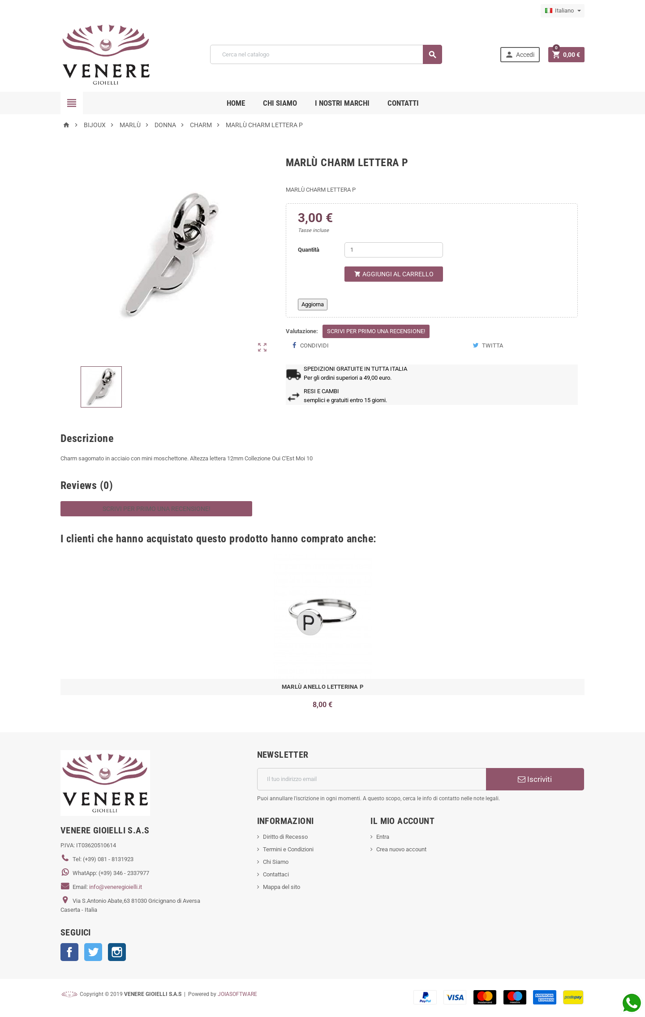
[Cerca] (326, 54)
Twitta (488, 345)
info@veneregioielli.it (115, 887)
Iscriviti (535, 779)
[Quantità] (393, 249)
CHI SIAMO (280, 103)
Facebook (69, 952)
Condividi (310, 345)
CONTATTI (403, 103)
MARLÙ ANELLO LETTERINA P (322, 686)
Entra (382, 836)
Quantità (308, 249)
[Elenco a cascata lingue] (563, 10)
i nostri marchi (342, 103)
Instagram (117, 952)
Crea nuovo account (401, 849)
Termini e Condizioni (288, 849)
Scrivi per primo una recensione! (376, 331)
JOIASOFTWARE (237, 994)
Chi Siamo (275, 861)
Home (236, 103)
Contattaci (276, 874)
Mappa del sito (281, 887)
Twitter (93, 952)
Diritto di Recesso (285, 836)
